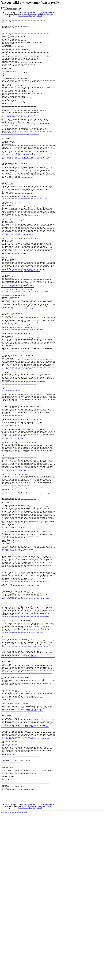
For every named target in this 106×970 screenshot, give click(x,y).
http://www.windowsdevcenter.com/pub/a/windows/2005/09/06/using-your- (26, 816)
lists (7, 7)
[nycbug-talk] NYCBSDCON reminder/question (39, 12)
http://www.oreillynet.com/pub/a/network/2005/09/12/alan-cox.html (25, 735)
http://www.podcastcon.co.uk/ (11, 494)
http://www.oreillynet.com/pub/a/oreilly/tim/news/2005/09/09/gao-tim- (26, 674)
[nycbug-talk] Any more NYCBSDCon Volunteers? (37, 14)
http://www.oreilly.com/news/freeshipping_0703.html (20, 157)
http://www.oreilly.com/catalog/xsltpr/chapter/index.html (22, 391)
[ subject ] (32, 16)
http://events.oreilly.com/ (11, 464)
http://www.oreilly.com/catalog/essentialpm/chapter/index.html (24, 417)
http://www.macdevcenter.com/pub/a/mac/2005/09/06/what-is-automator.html (28, 784)
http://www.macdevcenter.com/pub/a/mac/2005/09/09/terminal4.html (25, 772)
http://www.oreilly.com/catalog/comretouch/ (17, 209)
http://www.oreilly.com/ (9, 146)
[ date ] (20, 16)
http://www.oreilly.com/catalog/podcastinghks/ (18, 181)
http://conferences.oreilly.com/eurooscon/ (16, 578)
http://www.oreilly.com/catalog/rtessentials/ (17, 340)
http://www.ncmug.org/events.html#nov (14, 538)
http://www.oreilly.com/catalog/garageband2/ (17, 277)
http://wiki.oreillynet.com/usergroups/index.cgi (19, 924)
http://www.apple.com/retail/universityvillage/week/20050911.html (25, 478)
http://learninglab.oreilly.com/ (12, 629)
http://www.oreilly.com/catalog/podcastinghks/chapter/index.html (25, 187)
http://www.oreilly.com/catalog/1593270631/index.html (20, 255)
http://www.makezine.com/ (10, 910)
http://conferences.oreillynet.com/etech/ (16, 561)
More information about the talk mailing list (14, 968)
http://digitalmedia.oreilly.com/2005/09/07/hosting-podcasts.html (25, 868)
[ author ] (39, 16)
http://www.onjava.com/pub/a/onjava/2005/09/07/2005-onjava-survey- (25, 833)
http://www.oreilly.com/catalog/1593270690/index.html (20, 321)
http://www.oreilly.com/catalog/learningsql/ (17, 228)
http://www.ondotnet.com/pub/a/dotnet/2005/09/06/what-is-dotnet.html (26, 804)
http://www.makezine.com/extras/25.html (15, 898)
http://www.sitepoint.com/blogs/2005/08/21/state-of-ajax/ (22, 700)
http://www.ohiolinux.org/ (10, 506)
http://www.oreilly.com (27, 943)
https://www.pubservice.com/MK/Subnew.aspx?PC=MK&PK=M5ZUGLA (23, 454)
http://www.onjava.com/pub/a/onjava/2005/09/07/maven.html (22, 849)
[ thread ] (26, 16)
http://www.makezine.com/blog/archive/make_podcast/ (20, 903)
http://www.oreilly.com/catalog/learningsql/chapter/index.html (24, 234)
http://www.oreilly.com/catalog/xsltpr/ (15, 386)
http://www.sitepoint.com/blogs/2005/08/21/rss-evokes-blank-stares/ (26, 714)
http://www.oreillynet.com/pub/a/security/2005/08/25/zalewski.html (25, 693)
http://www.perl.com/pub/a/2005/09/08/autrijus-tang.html (22, 755)
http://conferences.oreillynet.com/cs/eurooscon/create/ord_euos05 (25, 589)
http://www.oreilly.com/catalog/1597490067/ (17, 438)
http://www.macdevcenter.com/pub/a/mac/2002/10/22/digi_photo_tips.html (27, 882)
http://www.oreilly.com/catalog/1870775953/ (17, 367)
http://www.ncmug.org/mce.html (12, 522)
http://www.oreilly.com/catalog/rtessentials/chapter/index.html (24, 346)
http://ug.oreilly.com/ (9, 943)
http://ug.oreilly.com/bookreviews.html (15, 136)
